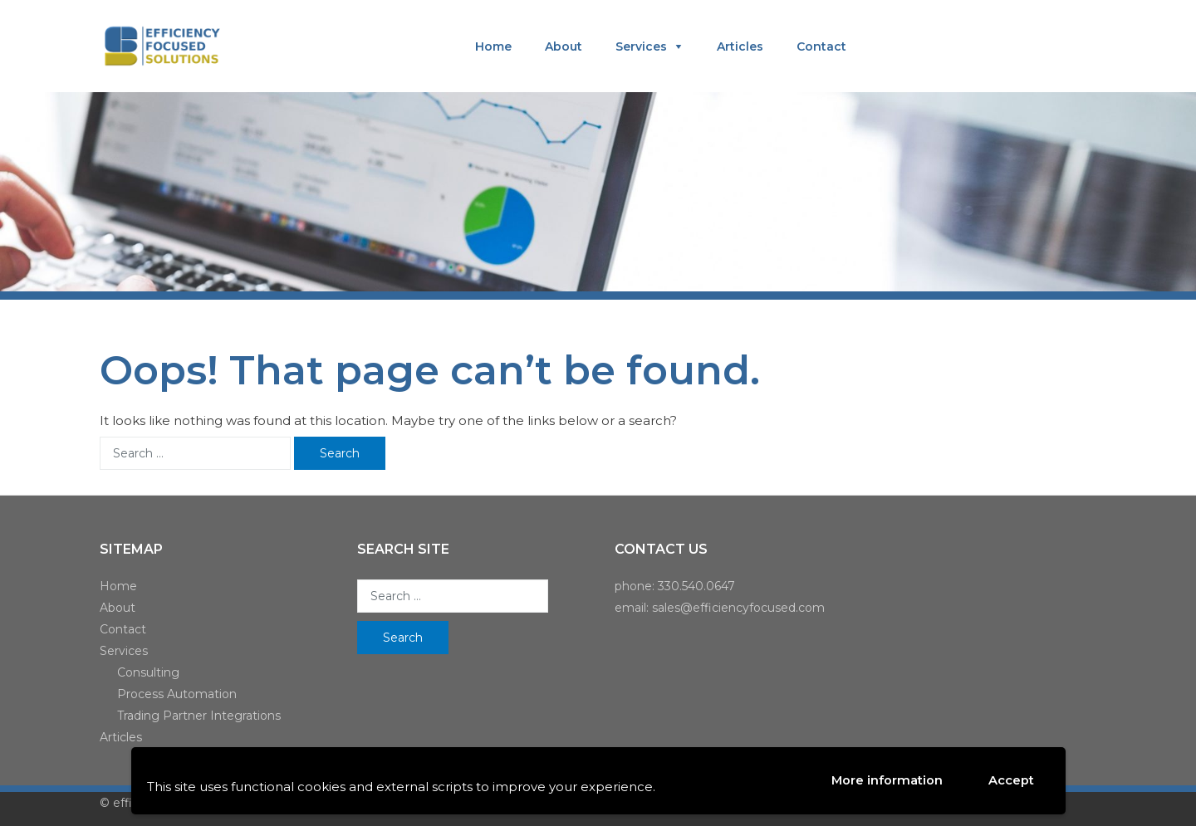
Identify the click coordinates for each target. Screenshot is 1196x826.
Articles (740, 46)
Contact (821, 46)
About (563, 46)
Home (493, 46)
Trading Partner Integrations (199, 715)
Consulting (148, 672)
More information (887, 780)
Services (641, 46)
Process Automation (177, 694)
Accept (1011, 781)
